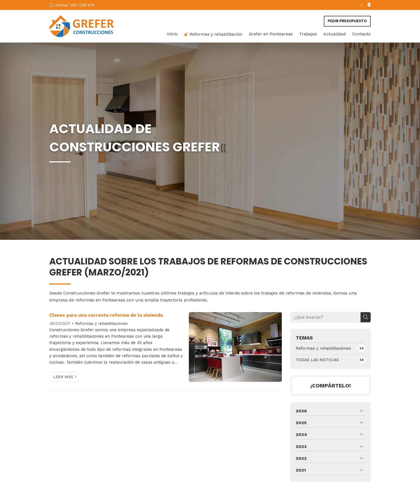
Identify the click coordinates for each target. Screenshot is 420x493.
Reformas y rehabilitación (213, 34)
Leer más (63, 377)
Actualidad (334, 34)
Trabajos (308, 34)
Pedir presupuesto (347, 21)
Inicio (172, 34)
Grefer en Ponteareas (271, 34)
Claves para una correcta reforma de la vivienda (106, 315)
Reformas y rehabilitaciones (101, 323)
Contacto (361, 34)
